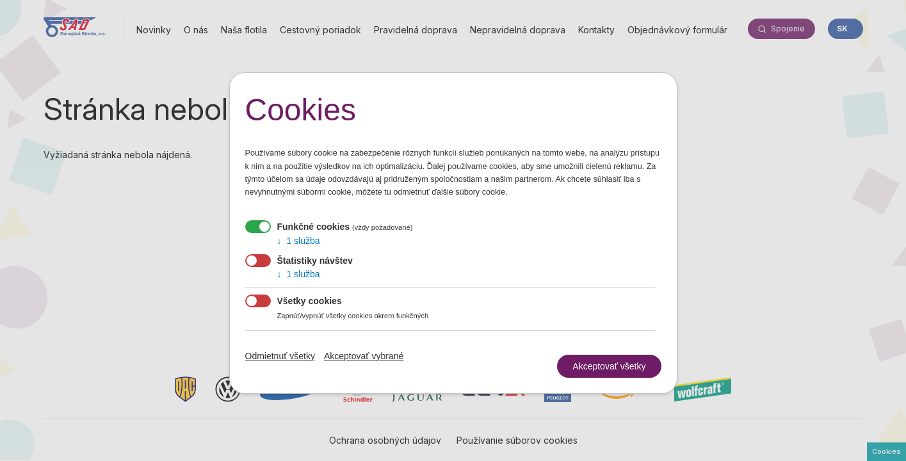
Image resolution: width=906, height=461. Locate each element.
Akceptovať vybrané (363, 356)
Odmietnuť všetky (280, 356)
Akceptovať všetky (608, 361)
